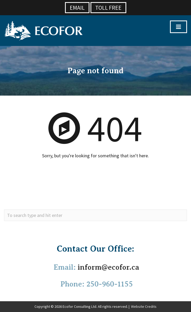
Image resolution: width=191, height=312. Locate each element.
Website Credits (144, 306)
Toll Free (108, 7)
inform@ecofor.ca (108, 267)
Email (77, 7)
